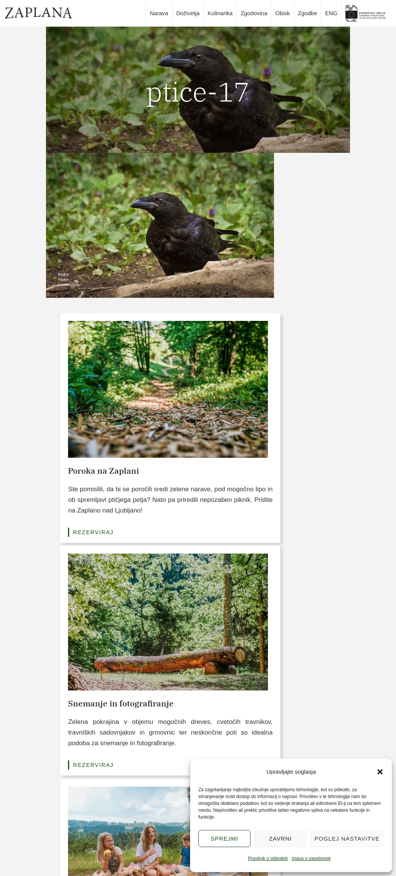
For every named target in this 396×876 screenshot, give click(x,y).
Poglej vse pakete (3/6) (198, 559)
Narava (159, 13)
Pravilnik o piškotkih (268, 858)
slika (368, 13)
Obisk (282, 13)
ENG (331, 13)
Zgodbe (307, 13)
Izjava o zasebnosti (311, 858)
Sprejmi (224, 838)
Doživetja (188, 13)
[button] (380, 772)
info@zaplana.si (65, 836)
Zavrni (280, 838)
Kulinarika (220, 13)
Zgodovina (254, 13)
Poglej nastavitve (347, 838)
